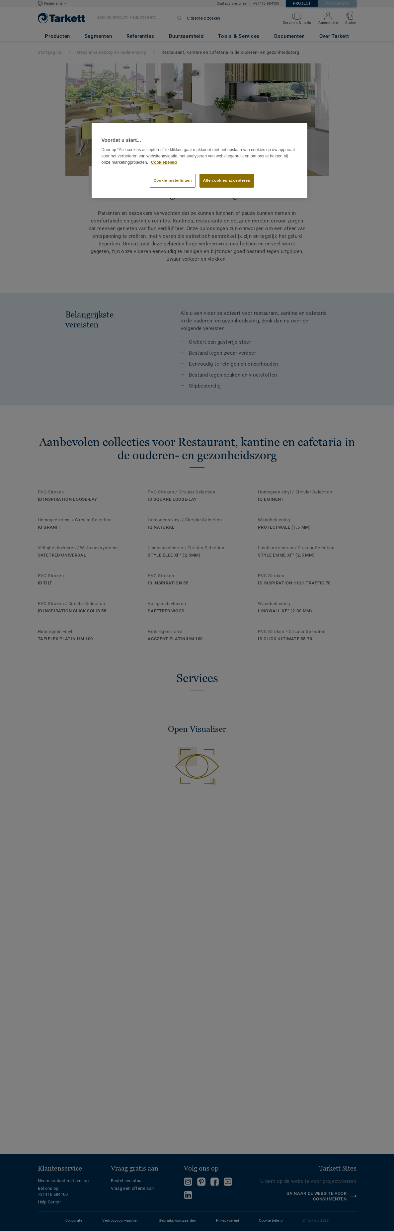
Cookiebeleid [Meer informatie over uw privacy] (164, 162)
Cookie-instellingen (172, 180)
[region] (199, 160)
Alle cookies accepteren (227, 180)
